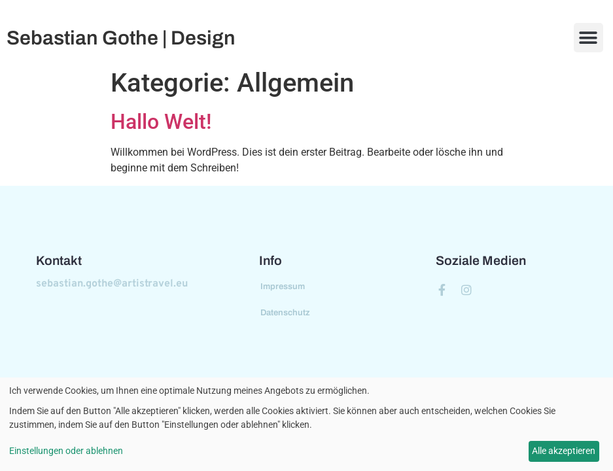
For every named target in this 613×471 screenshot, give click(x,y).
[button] (588, 37)
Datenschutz (285, 312)
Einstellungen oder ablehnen (66, 450)
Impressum (282, 286)
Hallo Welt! (161, 121)
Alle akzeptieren (563, 450)
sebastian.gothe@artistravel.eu (112, 283)
